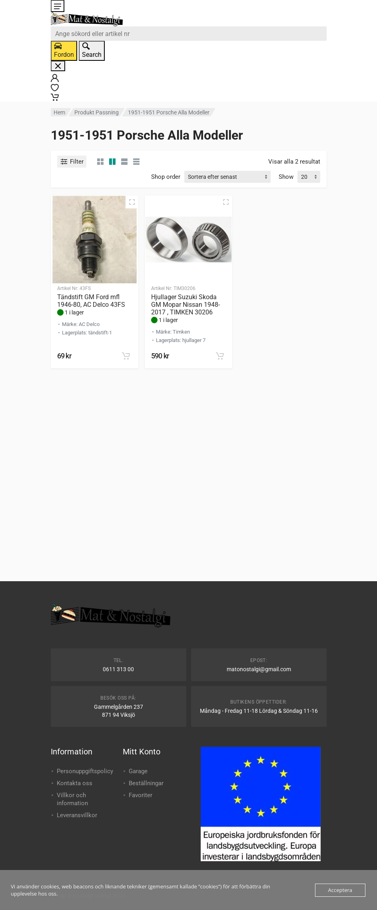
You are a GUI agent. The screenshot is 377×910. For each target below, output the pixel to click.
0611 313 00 (118, 669)
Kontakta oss (74, 783)
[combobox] (189, 33)
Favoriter (140, 795)
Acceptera (340, 890)
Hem (59, 112)
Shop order (165, 176)
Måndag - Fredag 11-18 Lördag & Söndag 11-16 (259, 711)
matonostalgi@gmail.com (259, 669)
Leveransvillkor (77, 815)
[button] (126, 356)
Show (286, 176)
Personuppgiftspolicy (85, 771)
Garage (138, 771)
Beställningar (146, 783)
